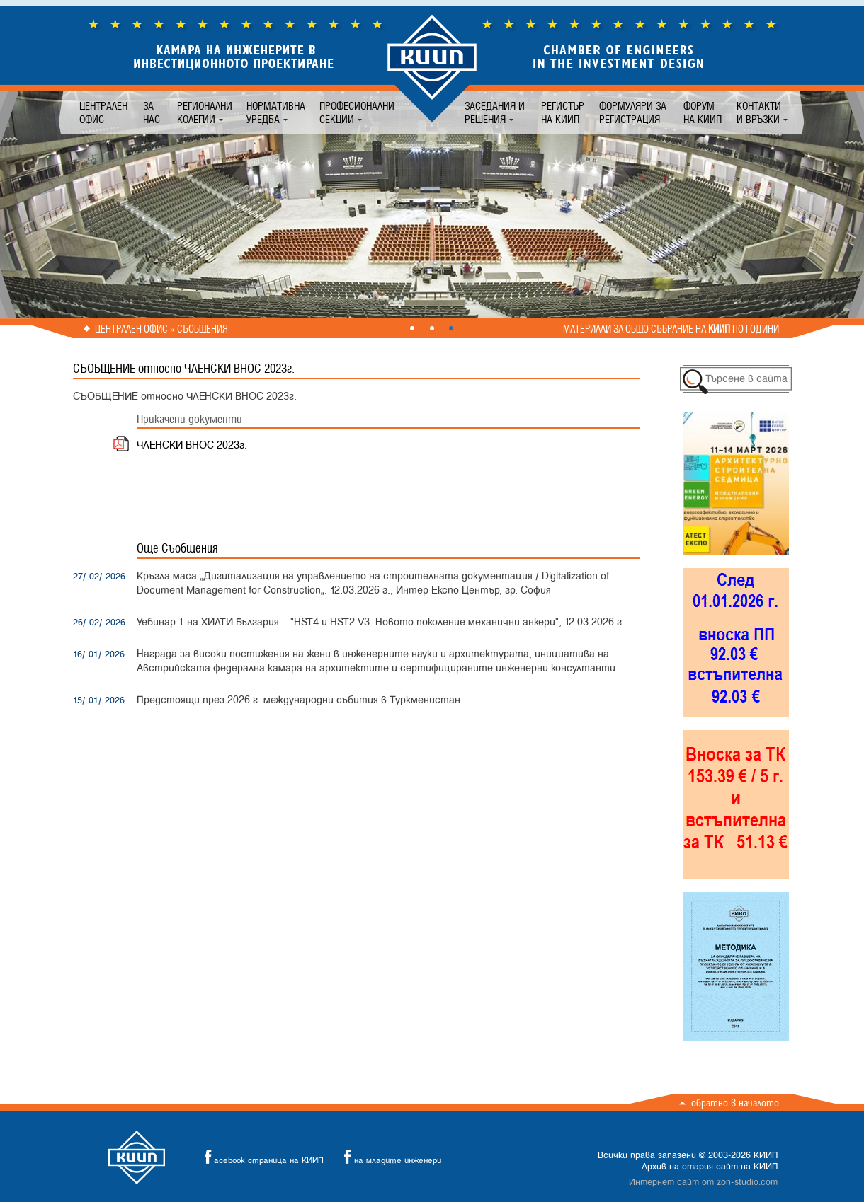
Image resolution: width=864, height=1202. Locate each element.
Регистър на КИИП (562, 112)
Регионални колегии (204, 112)
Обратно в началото (735, 1102)
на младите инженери (388, 1157)
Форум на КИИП (702, 112)
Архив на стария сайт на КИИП (710, 1167)
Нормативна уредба (275, 112)
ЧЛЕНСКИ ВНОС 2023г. (192, 445)
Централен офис (103, 112)
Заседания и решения (495, 112)
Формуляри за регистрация (632, 112)
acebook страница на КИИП (260, 1157)
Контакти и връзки (759, 112)
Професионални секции (356, 112)
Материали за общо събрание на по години (671, 329)
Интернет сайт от (703, 1182)
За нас (151, 112)
